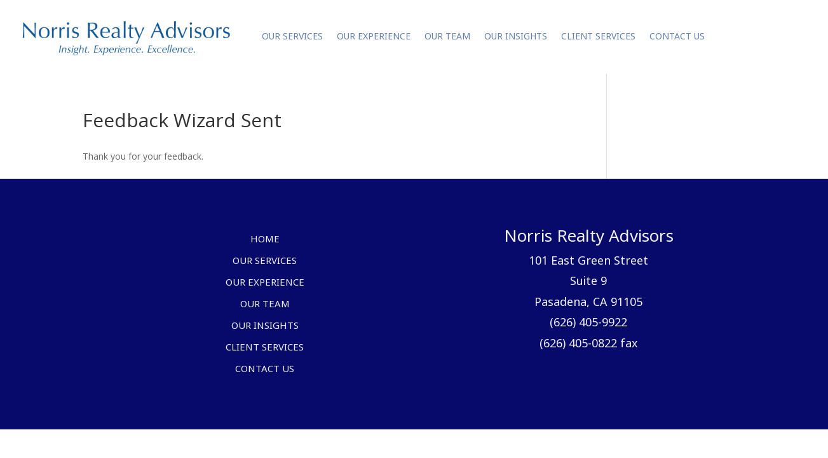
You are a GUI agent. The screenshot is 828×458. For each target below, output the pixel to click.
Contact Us (677, 36)
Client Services (598, 36)
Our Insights (515, 36)
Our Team (447, 36)
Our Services (292, 36)
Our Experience (374, 36)
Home (265, 239)
